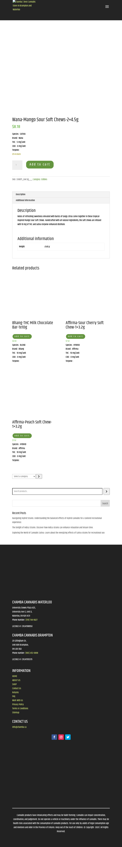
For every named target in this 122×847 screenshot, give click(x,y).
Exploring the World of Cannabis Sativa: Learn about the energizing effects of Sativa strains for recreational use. (58, 533)
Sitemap (15, 712)
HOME (14, 676)
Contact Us (16, 688)
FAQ (13, 696)
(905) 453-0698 (31, 653)
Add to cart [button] (22, 336)
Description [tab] (20, 194)
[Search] (107, 491)
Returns (15, 692)
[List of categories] (24, 476)
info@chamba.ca (19, 727)
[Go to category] (39, 476)
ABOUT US (16, 680)
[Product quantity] (17, 165)
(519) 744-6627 (31, 620)
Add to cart (40, 164)
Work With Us (17, 700)
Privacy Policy (18, 704)
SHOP (14, 684)
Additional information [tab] (25, 200)
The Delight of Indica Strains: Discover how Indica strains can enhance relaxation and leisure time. (52, 527)
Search (16, 485)
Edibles (44, 179)
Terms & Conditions (20, 708)
